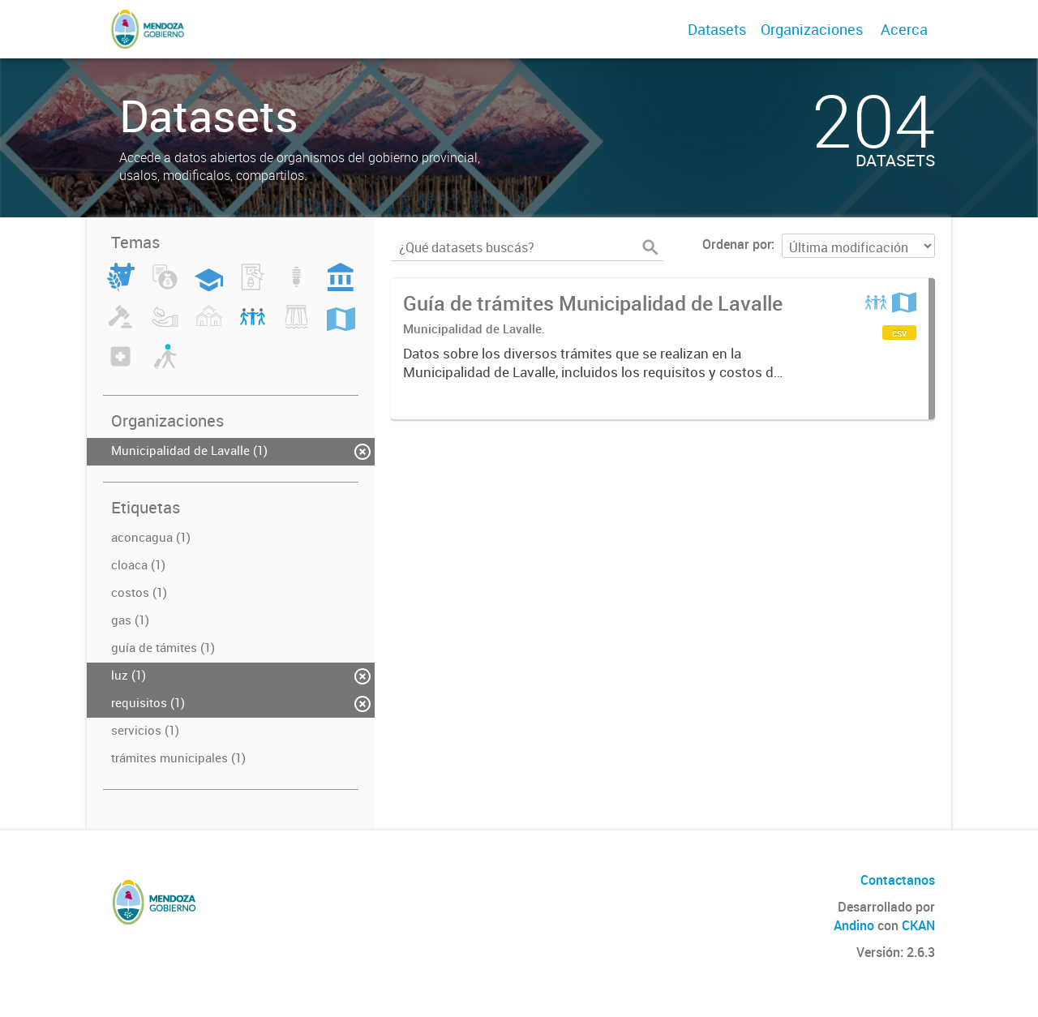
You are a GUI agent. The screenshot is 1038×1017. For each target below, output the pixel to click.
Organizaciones (812, 29)
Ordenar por (736, 244)
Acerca (904, 29)
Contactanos (897, 880)
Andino (854, 925)
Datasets (717, 29)
